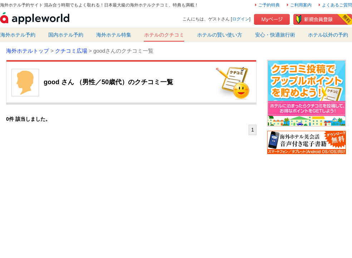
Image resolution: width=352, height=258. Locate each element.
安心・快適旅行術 (275, 35)
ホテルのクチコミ (164, 35)
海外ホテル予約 (17, 35)
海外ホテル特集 (113, 35)
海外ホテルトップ (27, 51)
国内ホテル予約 (65, 35)
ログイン (240, 19)
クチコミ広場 (71, 51)
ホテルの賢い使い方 (219, 35)
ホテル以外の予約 (328, 35)
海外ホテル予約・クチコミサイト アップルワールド (34, 18)
